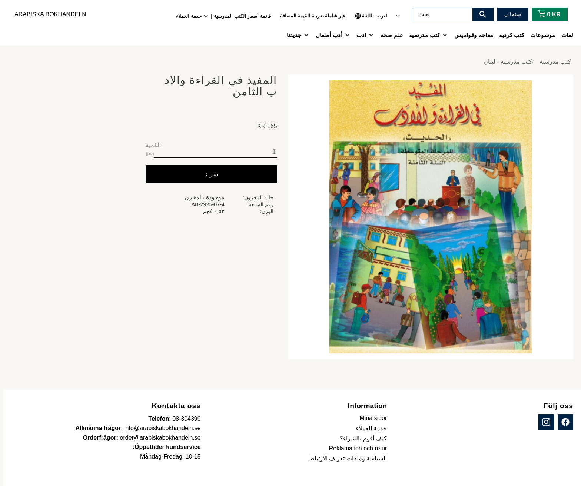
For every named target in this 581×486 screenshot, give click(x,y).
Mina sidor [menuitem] (370, 418)
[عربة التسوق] (544, 14)
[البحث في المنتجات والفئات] (439, 14)
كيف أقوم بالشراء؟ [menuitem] (360, 438)
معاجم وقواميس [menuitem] (470, 35)
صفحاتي (509, 14)
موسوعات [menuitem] (539, 35)
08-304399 (183, 419)
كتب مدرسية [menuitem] (421, 35)
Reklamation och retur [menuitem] (355, 448)
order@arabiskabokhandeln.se (157, 438)
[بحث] (479, 14)
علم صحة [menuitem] (388, 35)
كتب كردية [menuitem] (508, 35)
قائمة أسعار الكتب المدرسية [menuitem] (239, 16)
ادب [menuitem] (358, 35)
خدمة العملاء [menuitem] (185, 16)
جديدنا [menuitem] (290, 35)
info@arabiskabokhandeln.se (159, 428)
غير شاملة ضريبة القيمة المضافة (309, 16)
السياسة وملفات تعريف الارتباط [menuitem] (345, 458)
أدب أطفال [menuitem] (325, 35)
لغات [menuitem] (564, 35)
